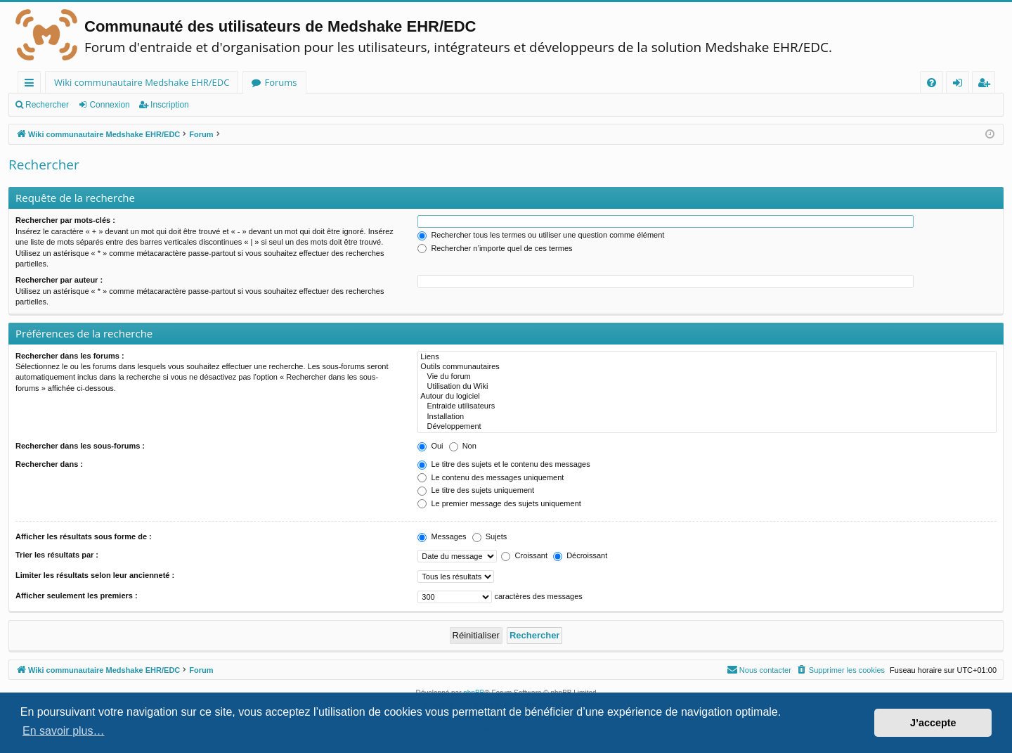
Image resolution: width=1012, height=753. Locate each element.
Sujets (489, 536)
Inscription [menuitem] (986, 85)
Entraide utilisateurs (707, 406)
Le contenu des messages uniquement (490, 477)
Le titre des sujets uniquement (475, 490)
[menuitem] (931, 83)
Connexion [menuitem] (960, 85)
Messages (441, 536)
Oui (430, 446)
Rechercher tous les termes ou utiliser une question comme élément (540, 235)
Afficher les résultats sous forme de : (83, 536)
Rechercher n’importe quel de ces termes (494, 248)
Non (462, 446)
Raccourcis (32, 85)
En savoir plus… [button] (63, 731)
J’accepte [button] (933, 722)
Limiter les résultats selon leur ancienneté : (94, 575)
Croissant (524, 555)
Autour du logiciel (707, 396)
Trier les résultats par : (56, 555)
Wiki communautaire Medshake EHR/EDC (141, 82)
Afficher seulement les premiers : (76, 595)
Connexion (109, 105)
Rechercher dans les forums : (69, 356)
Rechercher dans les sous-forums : (80, 446)
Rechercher (47, 105)
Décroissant (580, 555)
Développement (707, 427)
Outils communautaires (707, 367)
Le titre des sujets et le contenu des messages (503, 464)
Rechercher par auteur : (59, 280)
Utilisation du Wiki (707, 387)
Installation (707, 417)
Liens (707, 357)
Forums (280, 82)
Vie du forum (707, 377)
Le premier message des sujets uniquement (498, 503)
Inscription (169, 105)
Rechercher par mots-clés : (65, 220)
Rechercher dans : (49, 464)
